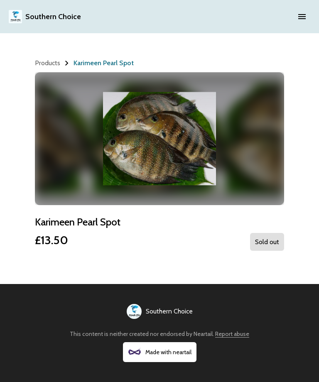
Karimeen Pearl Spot (104, 63)
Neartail (203, 334)
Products (47, 63)
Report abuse (232, 334)
